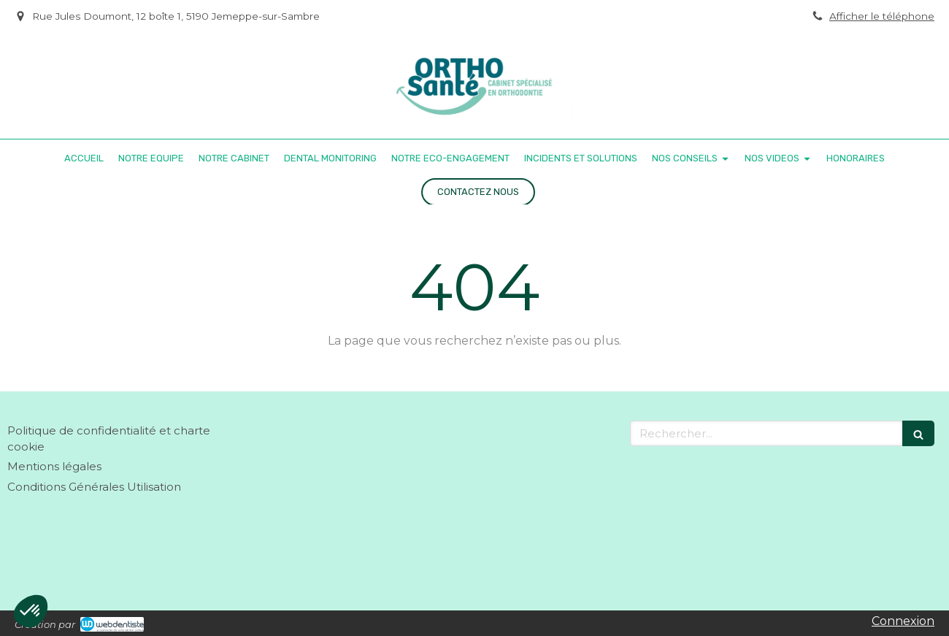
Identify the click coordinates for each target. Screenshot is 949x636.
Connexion (903, 621)
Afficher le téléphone (881, 16)
